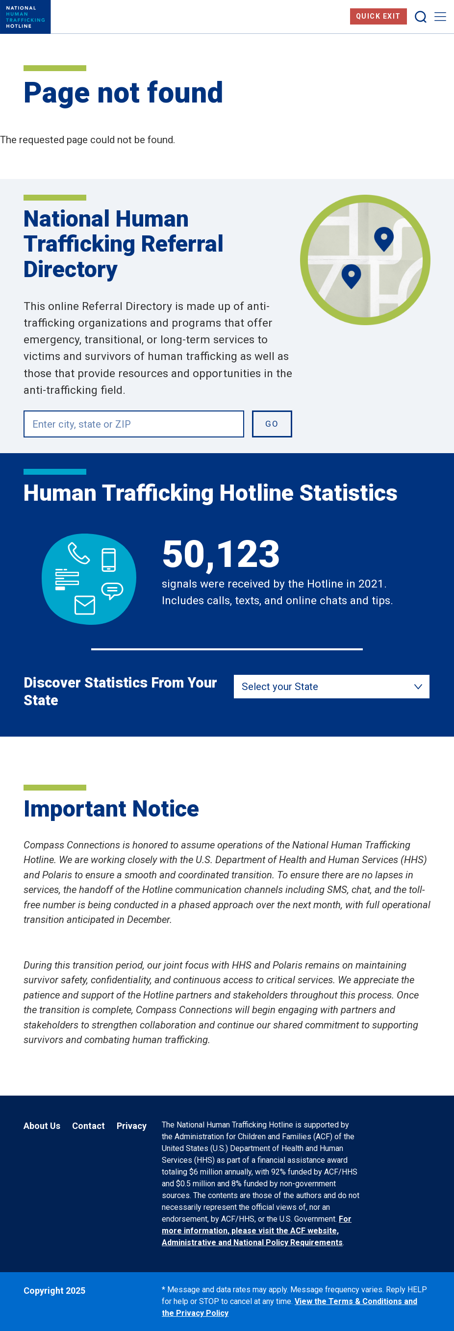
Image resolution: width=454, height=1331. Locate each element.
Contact (88, 1126)
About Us (42, 1126)
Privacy (132, 1126)
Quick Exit (378, 16)
